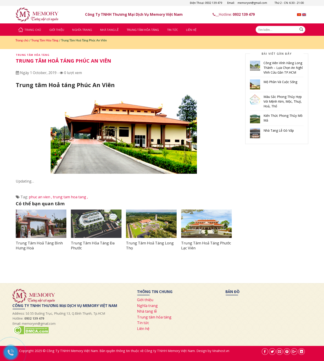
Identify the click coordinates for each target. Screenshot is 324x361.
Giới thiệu (145, 299)
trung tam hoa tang (70, 196)
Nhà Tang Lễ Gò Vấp (278, 130)
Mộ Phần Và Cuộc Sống (280, 82)
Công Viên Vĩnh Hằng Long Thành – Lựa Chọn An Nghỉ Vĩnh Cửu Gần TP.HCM (283, 67)
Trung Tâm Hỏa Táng (143, 30)
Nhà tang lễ (147, 311)
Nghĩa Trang (82, 30)
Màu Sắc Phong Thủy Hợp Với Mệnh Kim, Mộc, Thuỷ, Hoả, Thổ (282, 101)
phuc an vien (41, 196)
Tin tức (143, 322)
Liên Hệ (191, 30)
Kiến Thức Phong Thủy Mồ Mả (282, 117)
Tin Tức (172, 30)
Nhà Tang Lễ (109, 30)
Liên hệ (143, 328)
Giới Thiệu (56, 30)
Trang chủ (22, 40)
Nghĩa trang (147, 305)
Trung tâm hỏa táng (154, 317)
